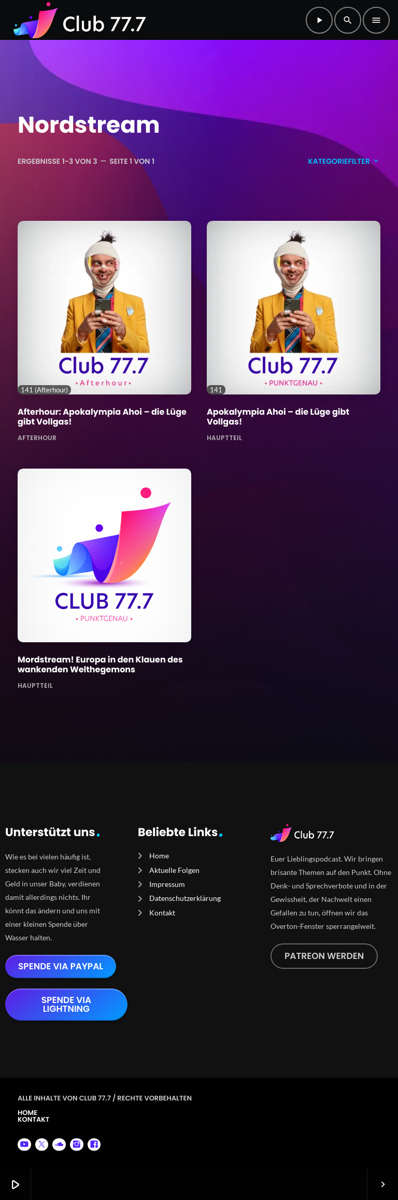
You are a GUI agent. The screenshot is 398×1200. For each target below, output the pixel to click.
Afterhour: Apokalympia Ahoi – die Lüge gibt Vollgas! (102, 417)
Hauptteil (224, 437)
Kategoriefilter (344, 161)
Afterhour (37, 437)
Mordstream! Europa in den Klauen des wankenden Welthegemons (100, 664)
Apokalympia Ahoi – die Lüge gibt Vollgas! (278, 417)
